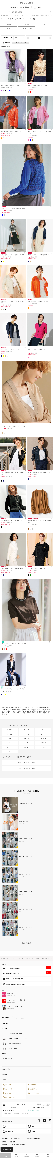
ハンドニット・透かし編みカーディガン (39, 472)
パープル (26, 738)
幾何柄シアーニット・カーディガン (11, 131)
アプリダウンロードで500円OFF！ (13, 979)
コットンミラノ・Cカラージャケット (11, 349)
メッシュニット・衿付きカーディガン (38, 85)
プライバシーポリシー (17, 1139)
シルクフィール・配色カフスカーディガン (12, 568)
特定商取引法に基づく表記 (33, 1139)
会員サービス (7, 1093)
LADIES (13, 7)
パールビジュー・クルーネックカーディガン (14, 644)
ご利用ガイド (5, 1079)
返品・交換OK (7, 1085)
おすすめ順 (5, 37)
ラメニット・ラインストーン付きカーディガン (12, 302)
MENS (19, 7)
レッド (26, 743)
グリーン (43, 734)
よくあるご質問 (6, 1069)
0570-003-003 (34, 1110)
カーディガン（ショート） (20, 43)
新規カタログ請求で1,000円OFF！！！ (14, 984)
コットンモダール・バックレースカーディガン (12, 473)
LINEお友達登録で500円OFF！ (27, 972)
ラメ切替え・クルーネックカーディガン (12, 520)
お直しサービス (8, 1089)
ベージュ (26, 734)
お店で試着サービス (9, 1097)
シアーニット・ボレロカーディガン (11, 85)
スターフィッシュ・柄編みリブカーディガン (39, 350)
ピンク (10, 743)
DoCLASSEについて (7, 1059)
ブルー (10, 738)
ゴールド (43, 747)
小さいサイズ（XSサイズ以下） (26, 768)
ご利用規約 (4, 1139)
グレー (43, 730)
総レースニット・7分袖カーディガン (38, 301)
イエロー (43, 738)
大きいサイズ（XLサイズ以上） (26, 762)
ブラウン (9, 734)
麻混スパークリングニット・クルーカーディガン (39, 132)
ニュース (4, 1064)
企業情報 (12, 1142)
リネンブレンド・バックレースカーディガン (14, 208)
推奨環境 (4, 1142)
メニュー (5, 1155)
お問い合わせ (5, 1074)
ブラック (26, 730)
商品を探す (7, 1149)
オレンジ (43, 743)
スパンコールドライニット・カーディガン (12, 689)
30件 (16, 37)
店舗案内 (4, 1054)
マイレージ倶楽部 (33, 1093)
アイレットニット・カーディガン (37, 568)
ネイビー (9, 747)
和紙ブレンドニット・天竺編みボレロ (38, 255)
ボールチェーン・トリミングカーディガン (13, 426)
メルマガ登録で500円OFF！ (27, 967)
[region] (26, 7)
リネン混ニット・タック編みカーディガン (12, 255)
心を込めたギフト (33, 1089)
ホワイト (9, 730)
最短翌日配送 (32, 1085)
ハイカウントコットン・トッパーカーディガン (39, 521)
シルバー (26, 747)
